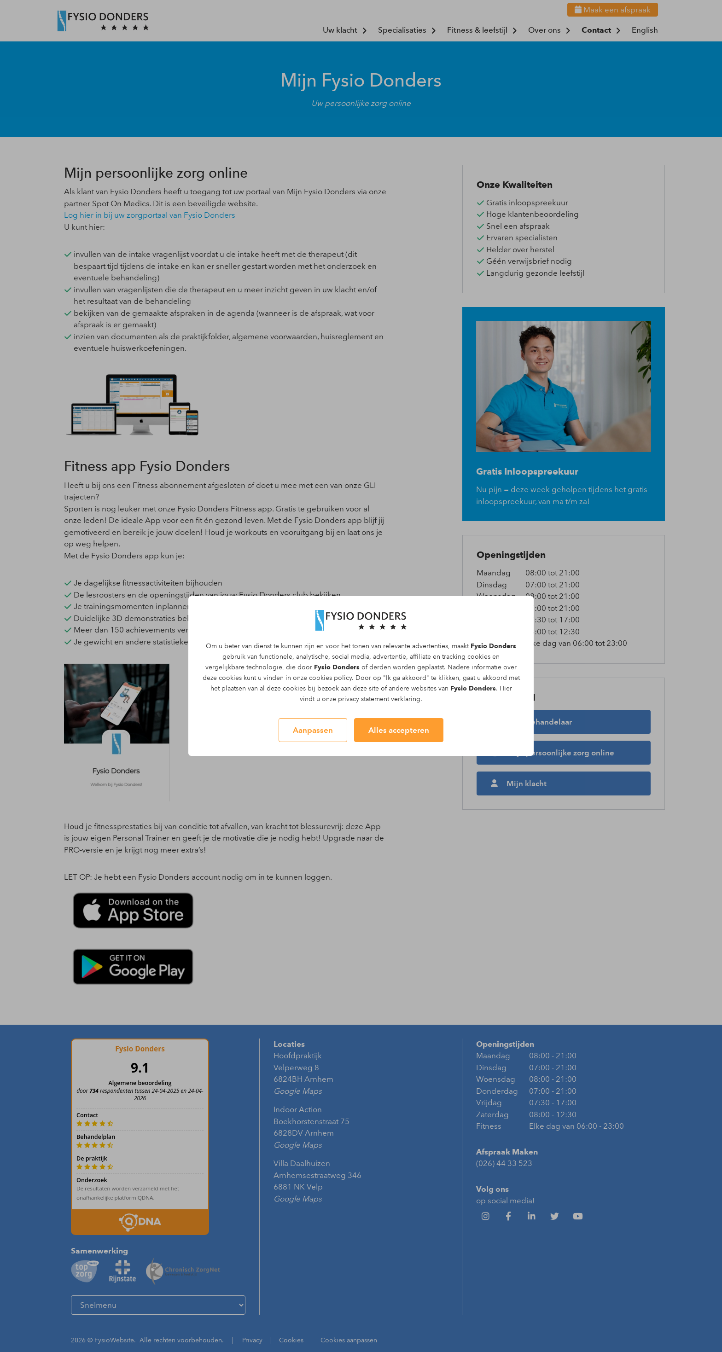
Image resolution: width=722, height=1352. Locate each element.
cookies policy (330, 678)
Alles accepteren (398, 730)
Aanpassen (313, 730)
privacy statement (363, 699)
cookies (478, 657)
